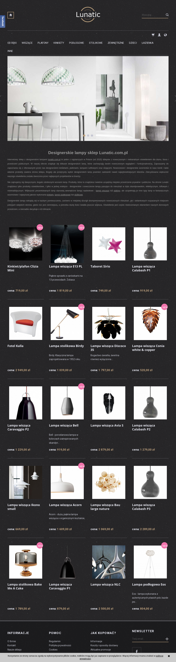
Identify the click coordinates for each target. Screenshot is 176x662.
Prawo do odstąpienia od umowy (66, 634)
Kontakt (11, 625)
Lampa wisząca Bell (64, 409)
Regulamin (55, 621)
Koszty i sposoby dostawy (104, 625)
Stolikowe (96, 34)
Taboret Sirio (100, 250)
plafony (117, 174)
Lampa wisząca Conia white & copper (148, 331)
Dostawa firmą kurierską (104, 634)
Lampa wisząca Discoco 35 (108, 331)
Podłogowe (76, 34)
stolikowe (78, 178)
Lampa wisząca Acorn (65, 488)
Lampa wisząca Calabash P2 (143, 411)
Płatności (96, 638)
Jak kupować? (103, 615)
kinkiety (50, 178)
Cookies (53, 630)
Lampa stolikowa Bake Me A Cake (24, 570)
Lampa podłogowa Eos (149, 568)
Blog (9, 634)
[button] (84, 119)
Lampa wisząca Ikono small (23, 490)
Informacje (18, 615)
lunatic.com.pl (54, 143)
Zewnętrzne (116, 34)
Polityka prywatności (60, 625)
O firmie (11, 621)
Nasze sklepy (14, 630)
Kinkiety (59, 34)
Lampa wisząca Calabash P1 (143, 252)
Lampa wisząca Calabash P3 (143, 490)
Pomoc (55, 615)
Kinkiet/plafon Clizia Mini (22, 252)
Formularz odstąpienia (61, 638)
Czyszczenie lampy (17, 638)
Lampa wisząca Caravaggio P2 (18, 411)
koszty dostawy (24, 651)
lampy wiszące (102, 174)
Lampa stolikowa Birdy (66, 329)
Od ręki (12, 34)
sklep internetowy (157, 651)
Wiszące (27, 34)
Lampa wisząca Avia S (107, 409)
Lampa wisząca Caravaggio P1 (60, 570)
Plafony (43, 34)
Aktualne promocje (101, 630)
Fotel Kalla (15, 329)
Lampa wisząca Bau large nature (105, 490)
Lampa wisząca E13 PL (65, 250)
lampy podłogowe (63, 178)
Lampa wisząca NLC (105, 568)
